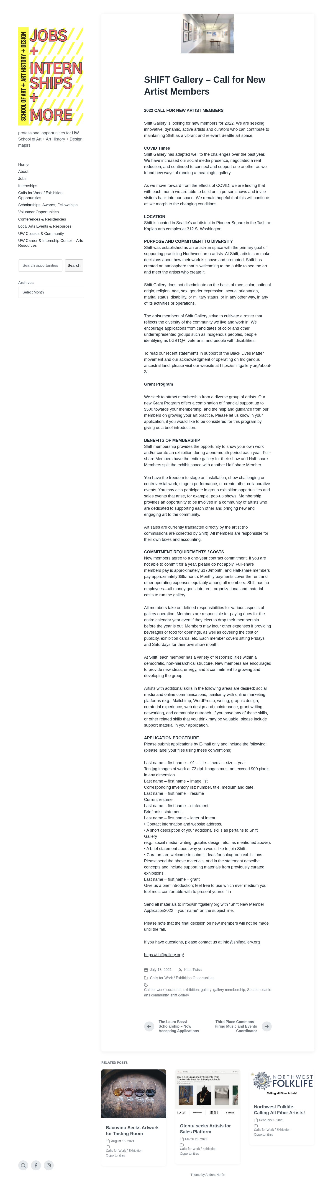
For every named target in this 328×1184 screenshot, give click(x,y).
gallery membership (229, 990)
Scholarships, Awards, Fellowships (47, 205)
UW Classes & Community (41, 233)
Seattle (253, 990)
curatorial (173, 990)
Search (74, 265)
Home (23, 164)
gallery (206, 990)
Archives (26, 283)
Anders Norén (215, 1174)
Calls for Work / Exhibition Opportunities (182, 978)
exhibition (191, 990)
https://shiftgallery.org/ (164, 955)
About (23, 171)
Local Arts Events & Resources (44, 226)
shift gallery (180, 995)
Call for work (154, 990)
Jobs (22, 178)
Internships (27, 186)
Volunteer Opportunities (38, 212)
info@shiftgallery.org (201, 904)
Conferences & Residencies (42, 219)
